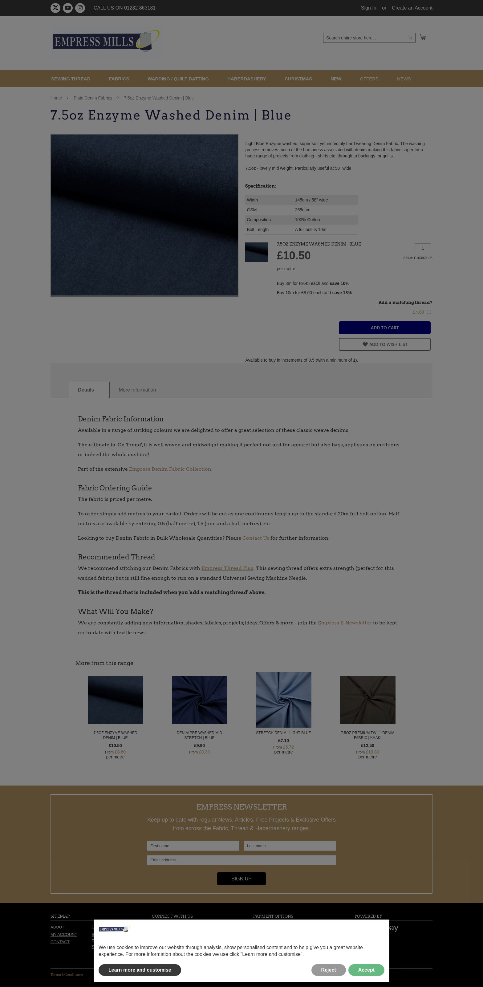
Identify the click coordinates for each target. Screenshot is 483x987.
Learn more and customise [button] (139, 970)
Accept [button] (366, 970)
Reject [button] (328, 970)
